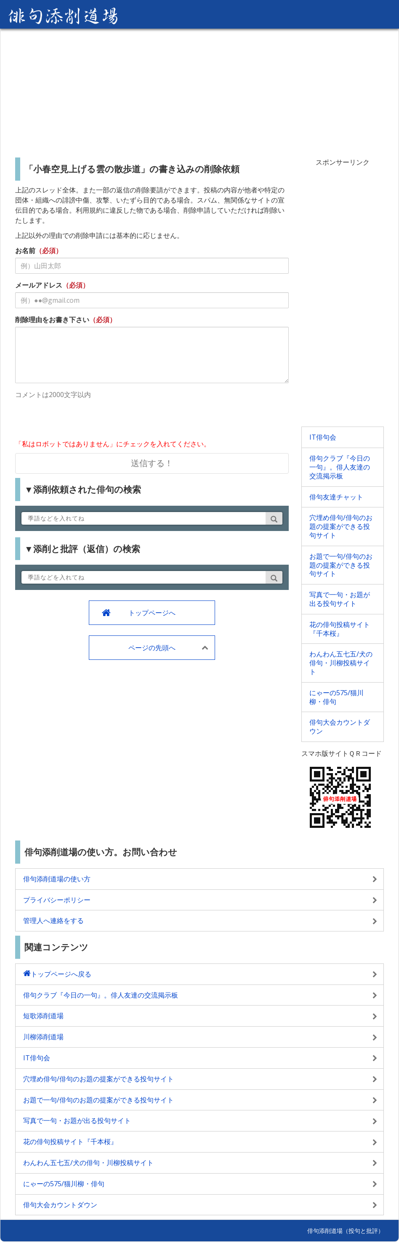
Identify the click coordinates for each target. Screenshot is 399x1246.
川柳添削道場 (43, 1036)
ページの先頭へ (152, 647)
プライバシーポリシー (56, 899)
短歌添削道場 (43, 1015)
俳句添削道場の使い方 (56, 878)
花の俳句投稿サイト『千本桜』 (339, 629)
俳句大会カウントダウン (339, 727)
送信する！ (152, 463)
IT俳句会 (322, 437)
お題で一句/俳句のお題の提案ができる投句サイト (340, 565)
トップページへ (152, 612)
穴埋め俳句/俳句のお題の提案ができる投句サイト (340, 526)
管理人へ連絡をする (53, 920)
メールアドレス (38, 285)
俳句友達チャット (336, 497)
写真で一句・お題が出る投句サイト (339, 599)
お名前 (25, 250)
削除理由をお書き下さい (52, 319)
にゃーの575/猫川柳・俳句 (336, 697)
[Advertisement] (199, 90)
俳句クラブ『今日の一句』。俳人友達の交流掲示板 (339, 467)
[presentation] (79, 420)
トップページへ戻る (61, 974)
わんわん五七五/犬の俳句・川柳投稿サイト (340, 662)
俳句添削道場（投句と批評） (345, 1231)
